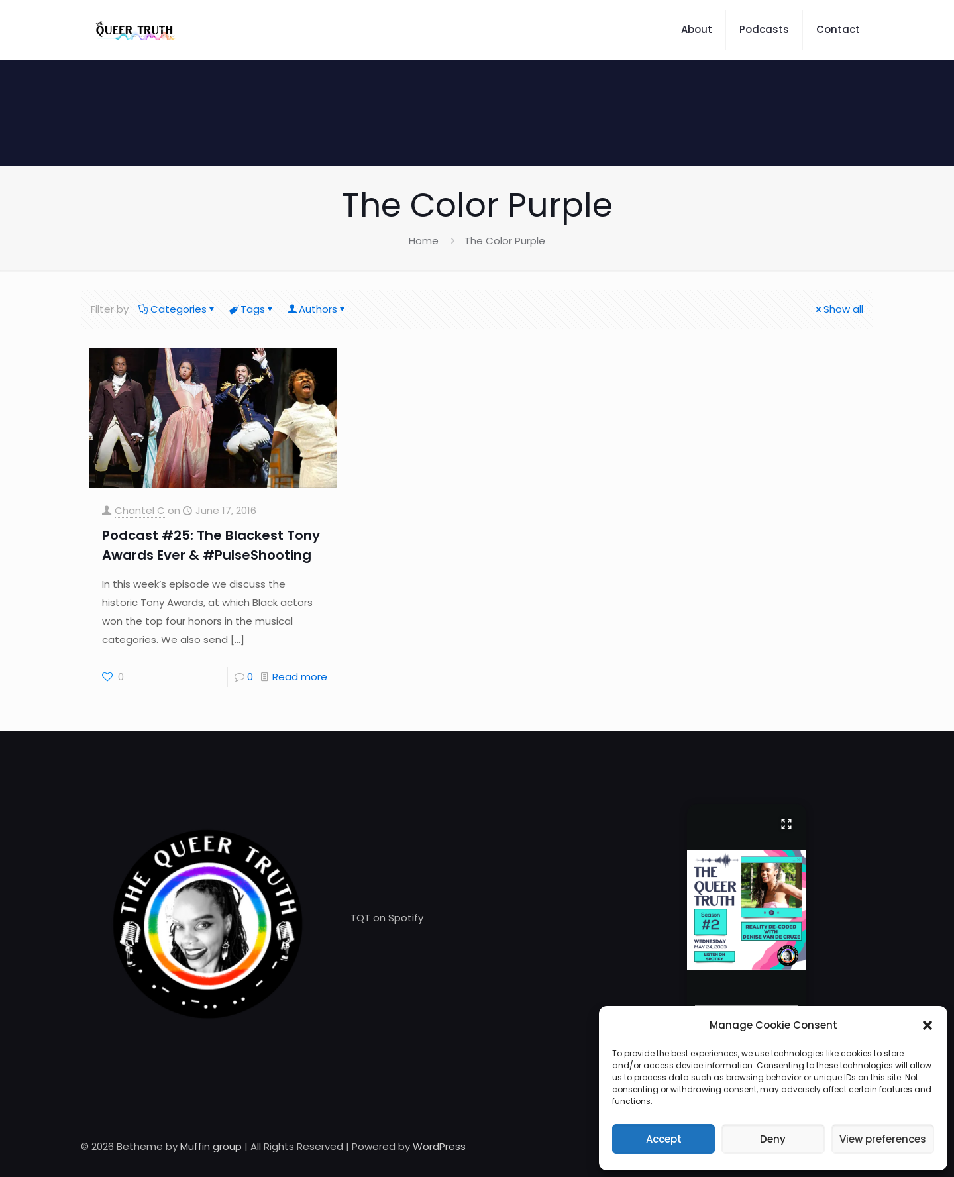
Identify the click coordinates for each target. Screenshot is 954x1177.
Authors (317, 309)
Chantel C (140, 510)
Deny (773, 1139)
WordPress (439, 1146)
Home (424, 241)
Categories (177, 309)
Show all (838, 309)
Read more (299, 677)
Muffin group (211, 1146)
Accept (664, 1139)
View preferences (882, 1139)
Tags (252, 309)
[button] (927, 1025)
